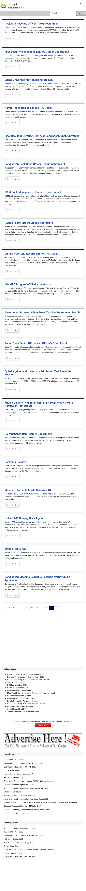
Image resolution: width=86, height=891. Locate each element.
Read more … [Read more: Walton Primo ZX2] (12, 564)
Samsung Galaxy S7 (17, 462)
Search (81, 13)
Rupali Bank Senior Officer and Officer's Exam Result (36, 343)
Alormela (13, 4)
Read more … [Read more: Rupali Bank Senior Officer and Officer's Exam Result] (12, 358)
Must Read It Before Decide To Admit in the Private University (31, 693)
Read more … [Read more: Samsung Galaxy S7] (12, 477)
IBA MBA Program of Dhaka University (28, 284)
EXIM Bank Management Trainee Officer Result (33, 192)
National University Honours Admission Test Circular (28, 680)
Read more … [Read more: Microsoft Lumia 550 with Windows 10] (12, 505)
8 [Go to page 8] (9, 608)
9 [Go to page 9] (13, 608)
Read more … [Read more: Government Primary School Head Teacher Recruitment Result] (12, 330)
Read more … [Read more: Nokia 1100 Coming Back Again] (12, 536)
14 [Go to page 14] (37, 608)
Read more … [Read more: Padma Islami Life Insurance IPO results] (12, 240)
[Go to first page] (3, 606)
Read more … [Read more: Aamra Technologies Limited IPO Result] (12, 123)
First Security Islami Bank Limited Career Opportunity (37, 51)
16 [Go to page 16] (46, 608)
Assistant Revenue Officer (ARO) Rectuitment (32, 23)
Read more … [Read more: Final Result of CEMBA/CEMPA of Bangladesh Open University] (12, 151)
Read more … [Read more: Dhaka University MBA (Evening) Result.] (12, 95)
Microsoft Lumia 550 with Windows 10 (28, 490)
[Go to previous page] (6, 606)
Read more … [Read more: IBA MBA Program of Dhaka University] (12, 299)
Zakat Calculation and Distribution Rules (23, 712)
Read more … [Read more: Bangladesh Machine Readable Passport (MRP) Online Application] (12, 595)
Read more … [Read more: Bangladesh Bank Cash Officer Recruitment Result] (12, 179)
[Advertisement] (43, 640)
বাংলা (82, 3)
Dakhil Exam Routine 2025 (17, 688)
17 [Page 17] (51, 608)
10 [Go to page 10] (17, 608)
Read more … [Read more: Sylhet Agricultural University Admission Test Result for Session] (12, 389)
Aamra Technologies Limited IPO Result (29, 107)
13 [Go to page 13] (32, 608)
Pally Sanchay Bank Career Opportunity (28, 434)
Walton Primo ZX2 (15, 549)
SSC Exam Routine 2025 (16, 682)
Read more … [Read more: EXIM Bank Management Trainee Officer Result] (12, 210)
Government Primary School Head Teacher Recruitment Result (42, 312)
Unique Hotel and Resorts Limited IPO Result (32, 253)
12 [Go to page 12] (27, 608)
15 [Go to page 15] (42, 608)
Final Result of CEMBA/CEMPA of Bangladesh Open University (42, 136)
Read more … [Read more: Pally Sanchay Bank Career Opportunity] (12, 449)
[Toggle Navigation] (1, 13)
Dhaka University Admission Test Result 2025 (25, 674)
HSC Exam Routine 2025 (17, 685)
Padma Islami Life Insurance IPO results (29, 222)
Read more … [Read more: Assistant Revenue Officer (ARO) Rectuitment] (12, 38)
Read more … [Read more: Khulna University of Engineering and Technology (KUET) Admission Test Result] (12, 421)
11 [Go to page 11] (22, 608)
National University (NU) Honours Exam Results (26, 704)
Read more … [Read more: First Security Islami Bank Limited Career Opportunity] (12, 67)
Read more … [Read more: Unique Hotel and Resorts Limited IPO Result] (12, 271)
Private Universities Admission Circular (22, 701)
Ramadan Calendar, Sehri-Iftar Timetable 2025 (25, 677)
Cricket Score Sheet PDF (17, 709)
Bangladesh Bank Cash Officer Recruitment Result (35, 164)
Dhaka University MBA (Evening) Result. (29, 79)
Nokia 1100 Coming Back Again (24, 518)
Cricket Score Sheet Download (19, 696)
